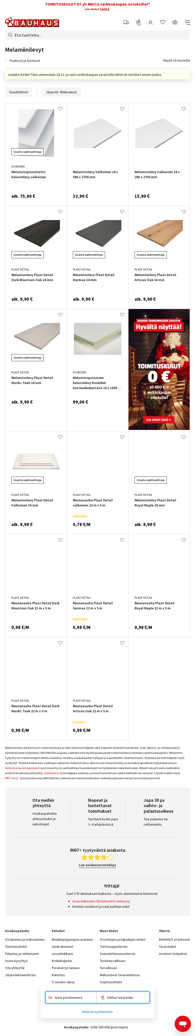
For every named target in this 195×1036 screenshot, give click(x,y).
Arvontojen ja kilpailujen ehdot (122, 939)
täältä (104, 9)
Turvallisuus (108, 968)
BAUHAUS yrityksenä (174, 939)
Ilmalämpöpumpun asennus (72, 939)
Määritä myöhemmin (97, 1011)
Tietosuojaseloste (113, 946)
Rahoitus (58, 975)
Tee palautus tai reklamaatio (156, 822)
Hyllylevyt (11, 768)
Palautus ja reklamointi (22, 953)
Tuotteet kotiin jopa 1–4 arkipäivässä (103, 822)
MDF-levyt (11, 778)
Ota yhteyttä (14, 968)
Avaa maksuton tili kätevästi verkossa (101, 901)
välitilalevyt (51, 773)
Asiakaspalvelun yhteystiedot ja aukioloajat (44, 818)
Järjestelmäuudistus (20, 975)
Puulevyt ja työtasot (25, 60)
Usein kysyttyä (16, 960)
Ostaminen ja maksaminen (25, 939)
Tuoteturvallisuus (113, 960)
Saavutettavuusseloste (117, 953)
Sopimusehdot (111, 982)
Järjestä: (61, 92)
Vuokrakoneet (62, 946)
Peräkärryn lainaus (66, 968)
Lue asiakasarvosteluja (97, 865)
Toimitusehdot (16, 946)
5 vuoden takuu (63, 982)
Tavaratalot (167, 946)
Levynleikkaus (62, 953)
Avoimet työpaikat (173, 953)
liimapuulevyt (31, 768)
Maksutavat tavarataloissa (120, 975)
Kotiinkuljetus (62, 960)
